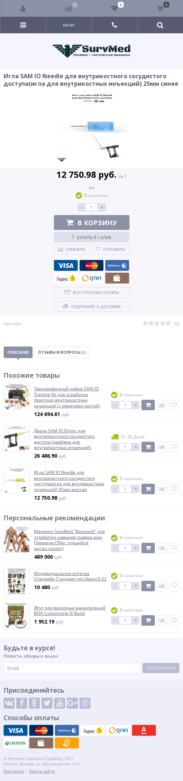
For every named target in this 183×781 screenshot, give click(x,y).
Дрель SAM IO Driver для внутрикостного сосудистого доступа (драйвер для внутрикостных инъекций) (64, 439)
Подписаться (161, 668)
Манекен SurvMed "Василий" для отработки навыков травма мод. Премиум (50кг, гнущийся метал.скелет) (69, 540)
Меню (69, 25)
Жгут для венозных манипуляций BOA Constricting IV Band (70, 610)
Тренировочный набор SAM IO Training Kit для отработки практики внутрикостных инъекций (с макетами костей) (67, 397)
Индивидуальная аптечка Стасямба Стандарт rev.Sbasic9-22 (70, 576)
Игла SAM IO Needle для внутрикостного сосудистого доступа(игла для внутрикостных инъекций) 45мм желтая (69, 481)
